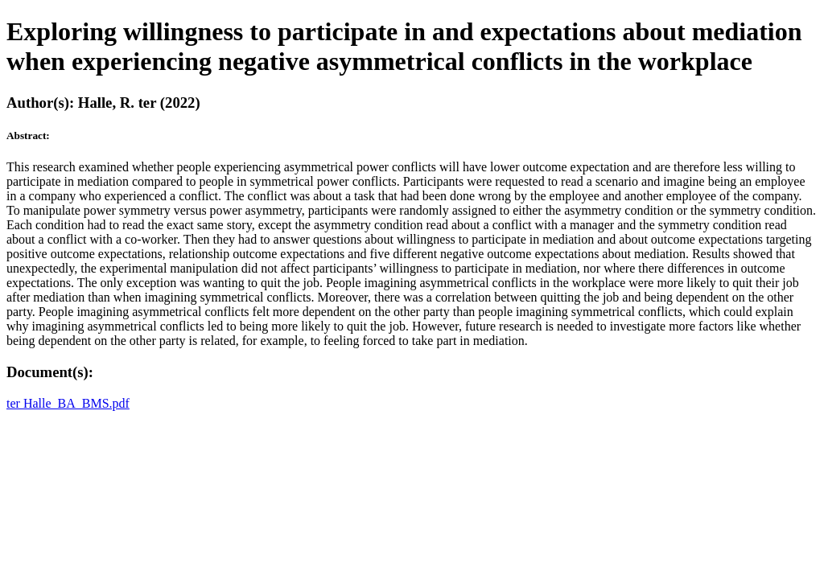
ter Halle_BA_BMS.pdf (68, 403)
